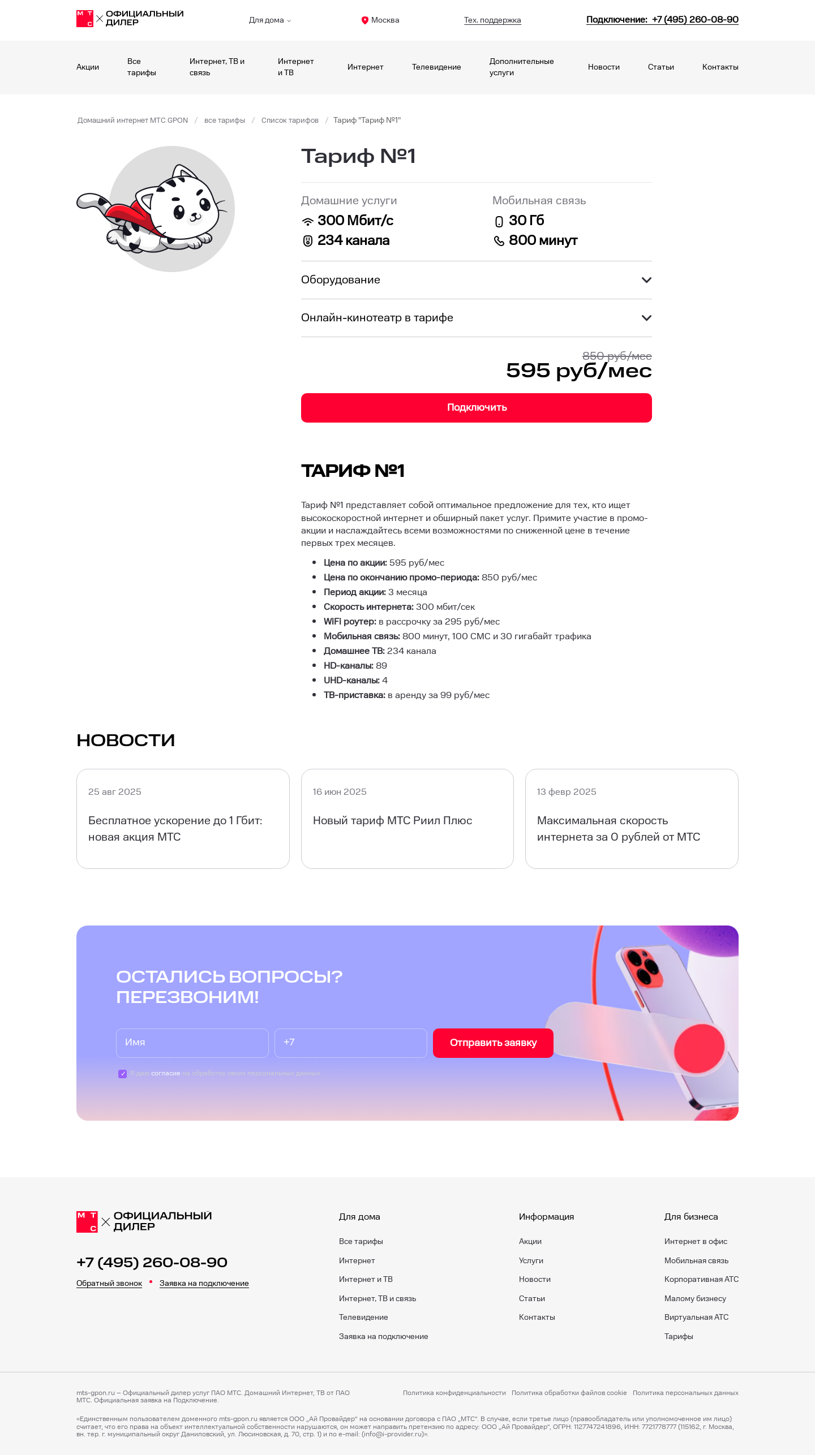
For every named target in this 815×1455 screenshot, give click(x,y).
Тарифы (678, 1336)
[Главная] (130, 20)
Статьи (661, 67)
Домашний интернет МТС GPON (137, 120)
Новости (604, 67)
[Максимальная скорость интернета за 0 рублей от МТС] (632, 819)
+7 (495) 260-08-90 (152, 1263)
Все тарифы (361, 1241)
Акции (87, 67)
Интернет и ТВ (366, 1279)
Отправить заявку (493, 1043)
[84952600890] (662, 20)
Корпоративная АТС (701, 1279)
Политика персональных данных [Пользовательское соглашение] (686, 1393)
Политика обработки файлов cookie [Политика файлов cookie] (569, 1393)
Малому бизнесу (695, 1298)
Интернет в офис (695, 1241)
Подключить (477, 408)
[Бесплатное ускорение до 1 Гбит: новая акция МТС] (183, 819)
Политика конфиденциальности (454, 1393)
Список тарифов (303, 120)
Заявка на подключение (204, 1284)
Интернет (366, 67)
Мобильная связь (696, 1260)
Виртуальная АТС (696, 1317)
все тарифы (234, 120)
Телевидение (436, 67)
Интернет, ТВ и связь (377, 1298)
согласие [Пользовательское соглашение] (166, 1073)
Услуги (531, 1260)
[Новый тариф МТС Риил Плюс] (407, 819)
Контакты (720, 67)
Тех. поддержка (492, 20)
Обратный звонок (109, 1284)
